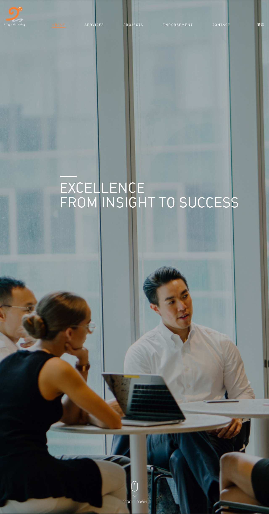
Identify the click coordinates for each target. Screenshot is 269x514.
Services (94, 25)
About (58, 25)
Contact (221, 25)
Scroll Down (135, 500)
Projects (133, 25)
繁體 (260, 24)
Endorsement (178, 25)
